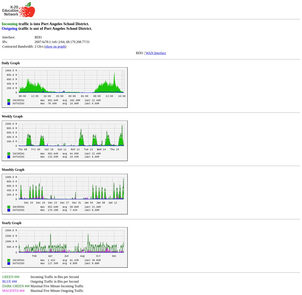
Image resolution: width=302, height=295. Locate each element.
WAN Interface (156, 53)
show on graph (55, 46)
